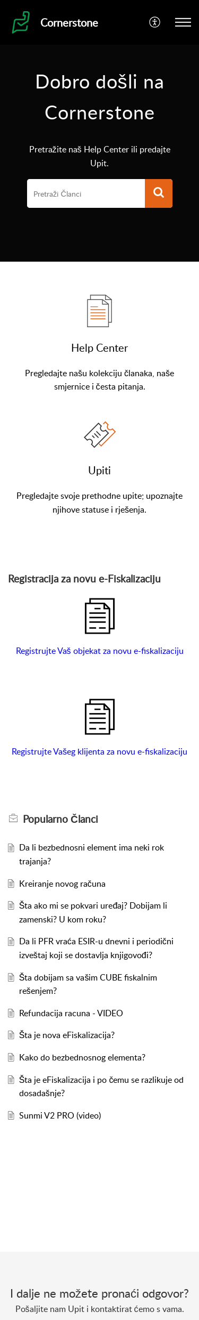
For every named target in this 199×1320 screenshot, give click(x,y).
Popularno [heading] (60, 819)
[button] (155, 22)
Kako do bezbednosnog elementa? (82, 1057)
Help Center (99, 347)
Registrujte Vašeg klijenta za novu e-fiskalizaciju (99, 751)
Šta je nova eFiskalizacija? (67, 1035)
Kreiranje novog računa (62, 883)
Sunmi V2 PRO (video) (60, 1115)
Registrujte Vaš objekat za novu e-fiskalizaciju (100, 651)
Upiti (99, 470)
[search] (86, 193)
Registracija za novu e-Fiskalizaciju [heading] (84, 579)
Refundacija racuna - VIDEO (71, 1013)
